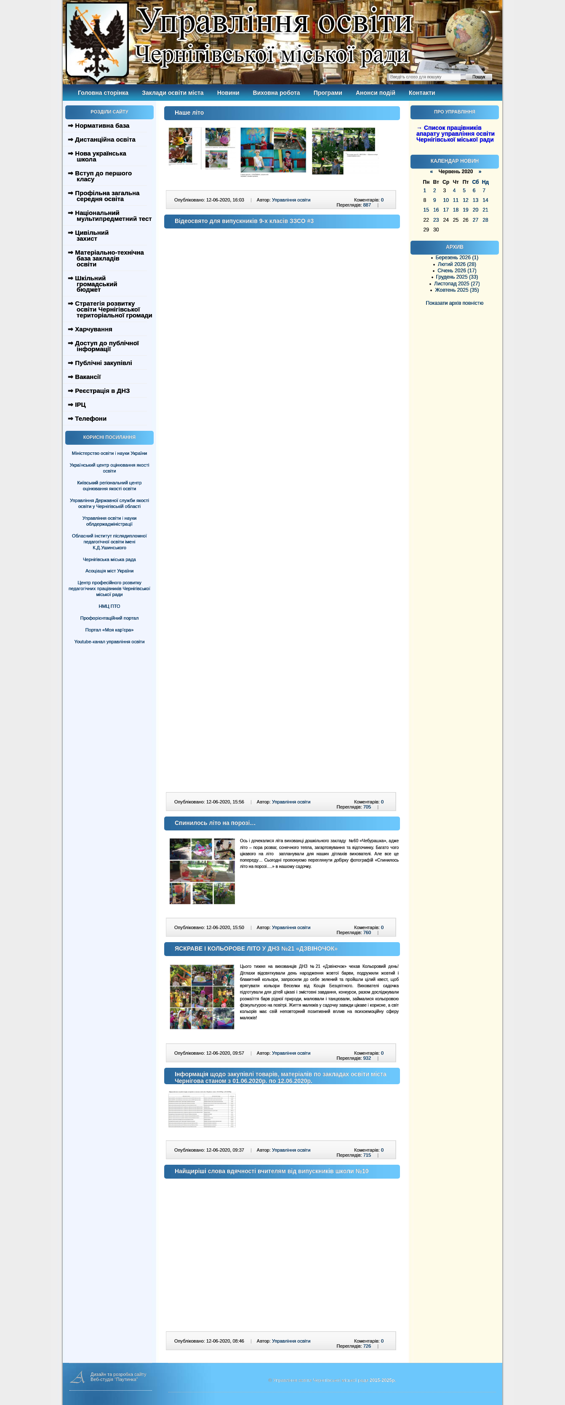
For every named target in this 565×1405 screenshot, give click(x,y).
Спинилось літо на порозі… (215, 822)
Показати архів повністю (455, 303)
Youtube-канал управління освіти (110, 641)
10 (445, 200)
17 (445, 210)
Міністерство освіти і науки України (109, 453)
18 (455, 210)
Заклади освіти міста (172, 92)
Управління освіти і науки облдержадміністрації (109, 521)
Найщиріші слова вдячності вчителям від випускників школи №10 (272, 1171)
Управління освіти (291, 199)
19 (465, 210)
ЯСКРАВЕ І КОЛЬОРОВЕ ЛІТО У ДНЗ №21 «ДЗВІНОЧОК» (256, 948)
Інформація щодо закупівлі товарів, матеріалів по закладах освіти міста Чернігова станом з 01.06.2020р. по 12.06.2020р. (280, 1077)
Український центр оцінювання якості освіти (109, 467)
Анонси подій (375, 92)
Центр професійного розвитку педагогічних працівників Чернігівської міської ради (109, 588)
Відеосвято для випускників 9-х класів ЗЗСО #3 (244, 221)
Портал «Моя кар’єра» (109, 629)
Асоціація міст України (109, 570)
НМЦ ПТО (109, 606)
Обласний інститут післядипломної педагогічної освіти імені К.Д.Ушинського (109, 541)
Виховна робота (276, 92)
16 (436, 210)
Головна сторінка (103, 92)
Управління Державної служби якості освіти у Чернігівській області (109, 503)
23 (436, 220)
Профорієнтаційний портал (109, 618)
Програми (328, 92)
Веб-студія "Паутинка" (114, 1379)
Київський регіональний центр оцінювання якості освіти (109, 485)
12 (465, 200)
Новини (228, 92)
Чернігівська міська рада (109, 559)
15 (426, 210)
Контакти (422, 92)
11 (455, 200)
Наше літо (189, 112)
